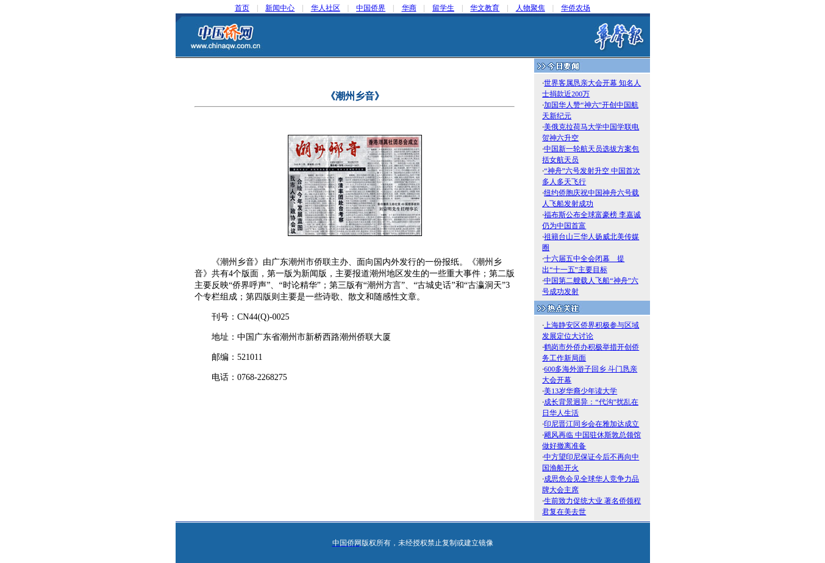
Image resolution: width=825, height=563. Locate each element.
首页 (242, 8)
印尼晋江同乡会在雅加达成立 (591, 424)
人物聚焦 (530, 8)
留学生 (443, 8)
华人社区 (325, 8)
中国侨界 (370, 8)
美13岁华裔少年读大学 (580, 391)
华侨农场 (575, 8)
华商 (409, 8)
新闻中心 (280, 8)
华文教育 (484, 8)
